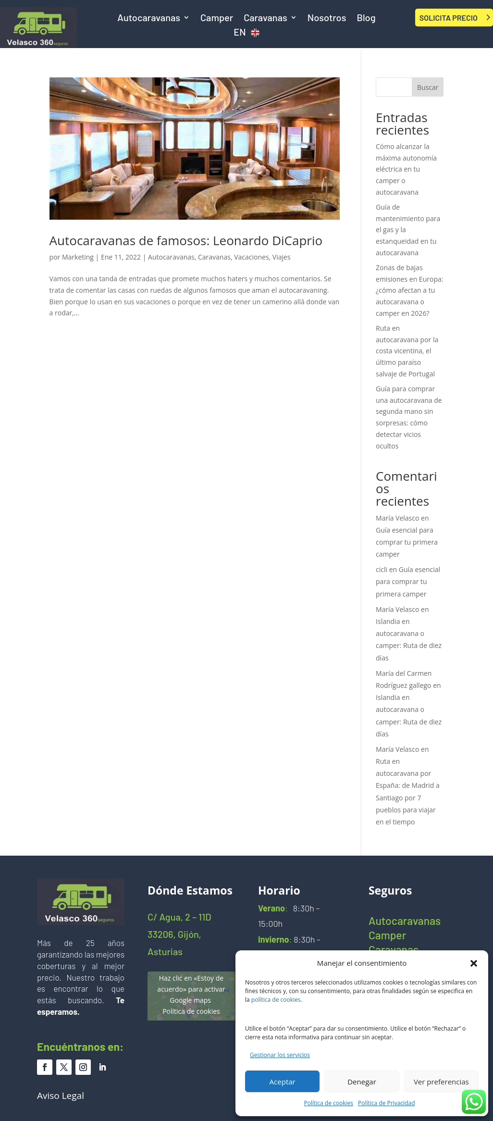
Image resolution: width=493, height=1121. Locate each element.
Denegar (361, 1081)
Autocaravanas (148, 18)
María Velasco (397, 518)
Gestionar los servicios (280, 1055)
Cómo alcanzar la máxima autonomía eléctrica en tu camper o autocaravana (406, 169)
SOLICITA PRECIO (448, 17)
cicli (381, 569)
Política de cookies (329, 1103)
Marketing (78, 257)
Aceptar (283, 1081)
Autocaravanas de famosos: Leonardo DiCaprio (186, 240)
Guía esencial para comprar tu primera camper (407, 542)
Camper (216, 18)
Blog (366, 18)
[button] (474, 963)
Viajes (281, 257)
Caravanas (265, 18)
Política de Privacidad (386, 1103)
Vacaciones (251, 257)
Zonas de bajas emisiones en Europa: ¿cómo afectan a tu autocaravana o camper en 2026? (409, 290)
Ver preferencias (441, 1081)
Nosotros (327, 18)
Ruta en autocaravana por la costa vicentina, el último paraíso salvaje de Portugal (407, 351)
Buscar (428, 87)
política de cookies (276, 1000)
